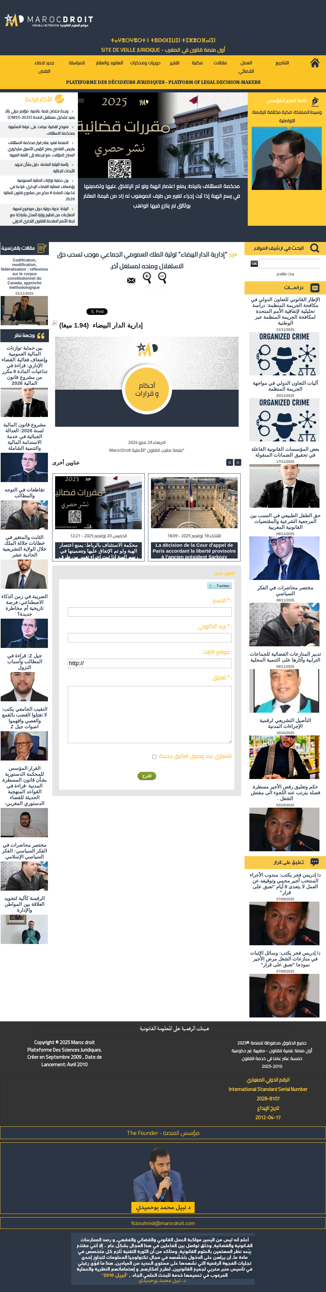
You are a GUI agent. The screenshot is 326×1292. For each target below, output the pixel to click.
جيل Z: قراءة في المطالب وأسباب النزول (24, 661)
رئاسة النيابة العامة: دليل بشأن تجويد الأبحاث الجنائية (44, 167)
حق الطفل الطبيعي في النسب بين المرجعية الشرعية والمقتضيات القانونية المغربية (285, 521)
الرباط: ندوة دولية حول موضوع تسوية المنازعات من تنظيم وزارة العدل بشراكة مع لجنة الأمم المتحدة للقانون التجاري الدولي (42, 215)
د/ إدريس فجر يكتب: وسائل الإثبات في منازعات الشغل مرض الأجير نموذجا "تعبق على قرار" (285, 958)
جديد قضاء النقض (44, 67)
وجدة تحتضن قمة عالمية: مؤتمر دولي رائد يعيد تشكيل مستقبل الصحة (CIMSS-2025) (40, 114)
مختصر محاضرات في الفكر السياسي (285, 590)
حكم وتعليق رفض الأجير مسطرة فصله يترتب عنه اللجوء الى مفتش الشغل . (285, 792)
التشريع (282, 63)
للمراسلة (77, 63)
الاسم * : (222, 600)
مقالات (220, 63)
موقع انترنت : (217, 652)
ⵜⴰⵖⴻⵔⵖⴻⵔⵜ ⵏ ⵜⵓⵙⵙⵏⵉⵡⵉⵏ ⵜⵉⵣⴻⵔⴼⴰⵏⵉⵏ (163, 40)
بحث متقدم (285, 273)
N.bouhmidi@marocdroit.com (163, 1223)
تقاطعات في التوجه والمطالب (24, 492)
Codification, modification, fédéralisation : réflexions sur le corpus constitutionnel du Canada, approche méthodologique (24, 274)
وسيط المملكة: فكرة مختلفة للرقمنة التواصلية (287, 116)
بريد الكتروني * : (215, 626)
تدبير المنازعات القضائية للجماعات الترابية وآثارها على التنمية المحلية (285, 657)
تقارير (174, 63)
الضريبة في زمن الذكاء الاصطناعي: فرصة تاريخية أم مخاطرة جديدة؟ (24, 605)
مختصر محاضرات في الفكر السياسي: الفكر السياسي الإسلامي (24, 850)
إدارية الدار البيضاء (118, 325)
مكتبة (197, 63)
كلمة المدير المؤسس (287, 100)
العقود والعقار (109, 63)
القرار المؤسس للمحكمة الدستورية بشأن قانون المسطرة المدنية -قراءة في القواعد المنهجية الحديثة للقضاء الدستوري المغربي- (24, 785)
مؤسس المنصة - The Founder (163, 1132)
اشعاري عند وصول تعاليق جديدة (195, 756)
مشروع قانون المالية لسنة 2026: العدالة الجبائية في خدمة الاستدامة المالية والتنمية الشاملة (24, 436)
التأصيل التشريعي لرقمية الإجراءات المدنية (285, 723)
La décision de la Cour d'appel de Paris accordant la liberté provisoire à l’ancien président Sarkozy (194, 550)
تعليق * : (222, 677)
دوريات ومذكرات (145, 63)
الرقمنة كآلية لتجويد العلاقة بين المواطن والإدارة (24, 904)
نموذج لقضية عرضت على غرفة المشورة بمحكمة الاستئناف (41, 130)
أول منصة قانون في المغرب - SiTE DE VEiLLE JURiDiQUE (163, 50)
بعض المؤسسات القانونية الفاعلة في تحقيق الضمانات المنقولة (285, 452)
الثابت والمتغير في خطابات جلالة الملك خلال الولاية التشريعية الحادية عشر (24, 546)
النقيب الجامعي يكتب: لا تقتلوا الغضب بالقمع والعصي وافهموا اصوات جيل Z (24, 717)
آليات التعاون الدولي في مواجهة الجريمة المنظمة (285, 386)
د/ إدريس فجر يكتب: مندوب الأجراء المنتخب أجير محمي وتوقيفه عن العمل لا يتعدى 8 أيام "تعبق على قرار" (285, 883)
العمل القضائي (246, 67)
